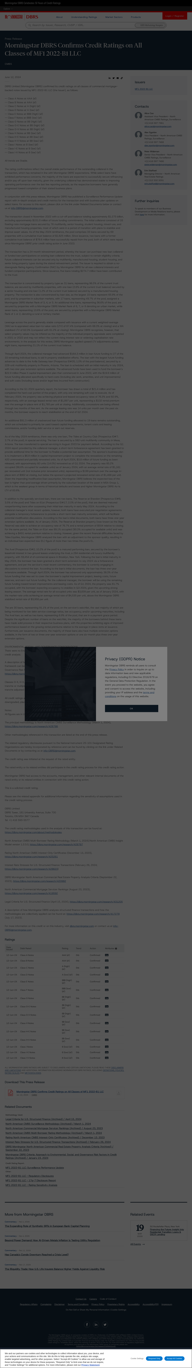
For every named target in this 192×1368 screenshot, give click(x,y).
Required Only (154, 1360)
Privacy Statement (90, 1366)
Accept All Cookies (174, 1360)
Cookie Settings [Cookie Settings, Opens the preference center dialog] (137, 1360)
